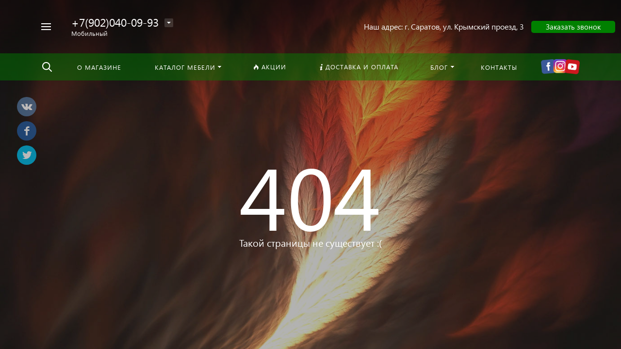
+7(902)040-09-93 (115, 22)
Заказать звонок (573, 27)
